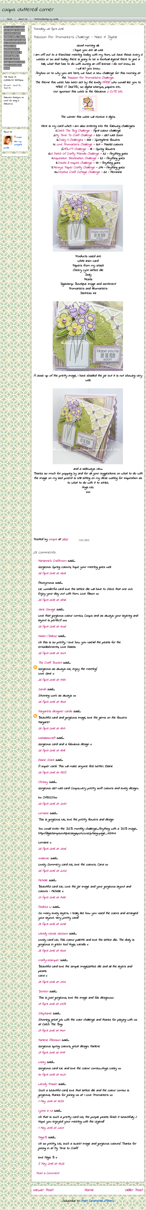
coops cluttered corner (27, 10)
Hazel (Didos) (47, 636)
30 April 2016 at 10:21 (51, 1074)
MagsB (42, 1137)
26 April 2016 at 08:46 (52, 600)
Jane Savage (46, 609)
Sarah (42, 689)
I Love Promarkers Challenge (73, 144)
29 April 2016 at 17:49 (51, 1052)
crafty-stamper (48, 960)
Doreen (43, 991)
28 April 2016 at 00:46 (52, 924)
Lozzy (42, 1062)
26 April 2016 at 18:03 (52, 702)
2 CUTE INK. (114, 91)
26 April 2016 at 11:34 (51, 680)
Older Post (133, 1190)
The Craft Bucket (50, 662)
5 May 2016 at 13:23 (51, 1163)
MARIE (106, 82)
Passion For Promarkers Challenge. (90, 77)
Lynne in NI (45, 1111)
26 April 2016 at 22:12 (52, 871)
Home (9, 19)
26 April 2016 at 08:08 (52, 573)
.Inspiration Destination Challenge (74, 158)
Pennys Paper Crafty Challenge (74, 167)
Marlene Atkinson (49, 1040)
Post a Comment (47, 1173)
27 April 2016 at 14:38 (51, 897)
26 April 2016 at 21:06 (52, 849)
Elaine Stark (46, 760)
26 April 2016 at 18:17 (51, 728)
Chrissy (43, 782)
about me (22, 19)
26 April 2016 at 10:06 (52, 626)
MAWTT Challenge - (75, 149)
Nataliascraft (46, 738)
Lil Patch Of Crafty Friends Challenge (74, 153)
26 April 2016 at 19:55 (52, 772)
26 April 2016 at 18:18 (51, 750)
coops (19, 137)
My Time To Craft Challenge (73, 135)
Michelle (42, 880)
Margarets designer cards (55, 711)
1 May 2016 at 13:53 (51, 1101)
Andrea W (44, 907)
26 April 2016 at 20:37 (52, 804)
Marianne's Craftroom (52, 561)
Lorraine (43, 813)
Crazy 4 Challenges (70, 140)
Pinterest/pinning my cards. (46, 19)
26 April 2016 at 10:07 (52, 653)
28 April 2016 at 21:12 (52, 982)
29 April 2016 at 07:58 (52, 1004)
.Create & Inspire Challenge (74, 163)
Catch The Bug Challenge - (74, 130)
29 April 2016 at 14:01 (51, 1030)
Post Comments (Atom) (97, 1201)
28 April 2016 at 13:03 (52, 950)
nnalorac (43, 858)
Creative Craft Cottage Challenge (78, 172)
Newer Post (43, 1190)
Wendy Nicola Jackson (53, 933)
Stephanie (44, 1013)
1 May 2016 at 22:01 (51, 1128)
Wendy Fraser (47, 1084)
